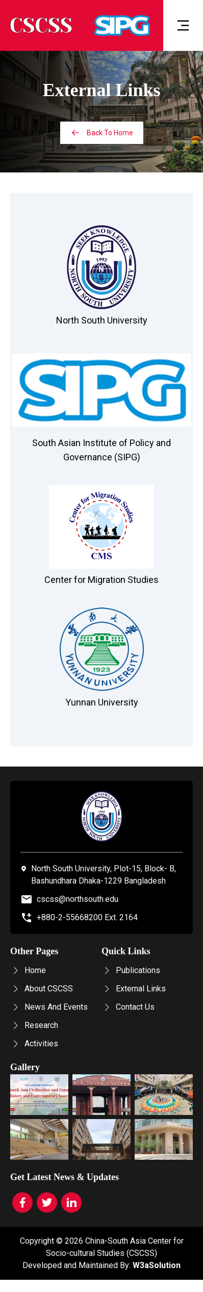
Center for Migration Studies (101, 579)
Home (28, 970)
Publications (131, 970)
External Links (134, 988)
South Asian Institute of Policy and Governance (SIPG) (101, 449)
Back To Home (101, 133)
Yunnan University (101, 702)
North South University (101, 320)
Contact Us (128, 1007)
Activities (34, 1043)
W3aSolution (157, 1265)
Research (34, 1025)
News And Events (49, 1007)
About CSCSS (41, 988)
